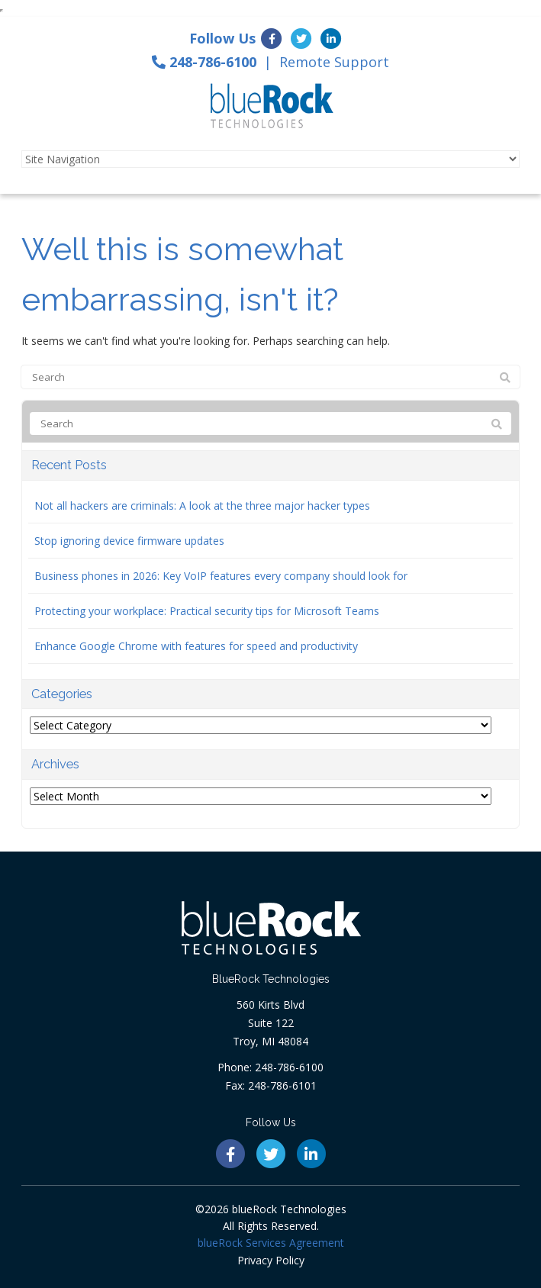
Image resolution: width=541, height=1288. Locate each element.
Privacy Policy (270, 1260)
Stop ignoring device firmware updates (129, 540)
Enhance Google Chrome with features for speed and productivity (196, 646)
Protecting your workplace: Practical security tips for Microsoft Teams (206, 611)
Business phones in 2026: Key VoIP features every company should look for (220, 575)
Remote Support (334, 62)
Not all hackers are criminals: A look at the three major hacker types (202, 505)
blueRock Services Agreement (271, 1242)
